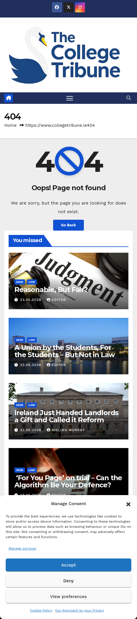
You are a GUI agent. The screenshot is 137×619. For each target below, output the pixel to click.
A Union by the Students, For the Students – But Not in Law (64, 351)
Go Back (68, 225)
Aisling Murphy (66, 430)
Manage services (22, 548)
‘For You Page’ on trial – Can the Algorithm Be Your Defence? (68, 481)
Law (32, 281)
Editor (56, 300)
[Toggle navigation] (69, 98)
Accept (68, 565)
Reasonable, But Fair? (51, 289)
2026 (19, 281)
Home (10, 125)
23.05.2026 (31, 300)
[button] (128, 504)
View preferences (68, 596)
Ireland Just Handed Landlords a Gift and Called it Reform (66, 416)
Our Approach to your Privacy (79, 610)
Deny (68, 580)
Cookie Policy (41, 610)
